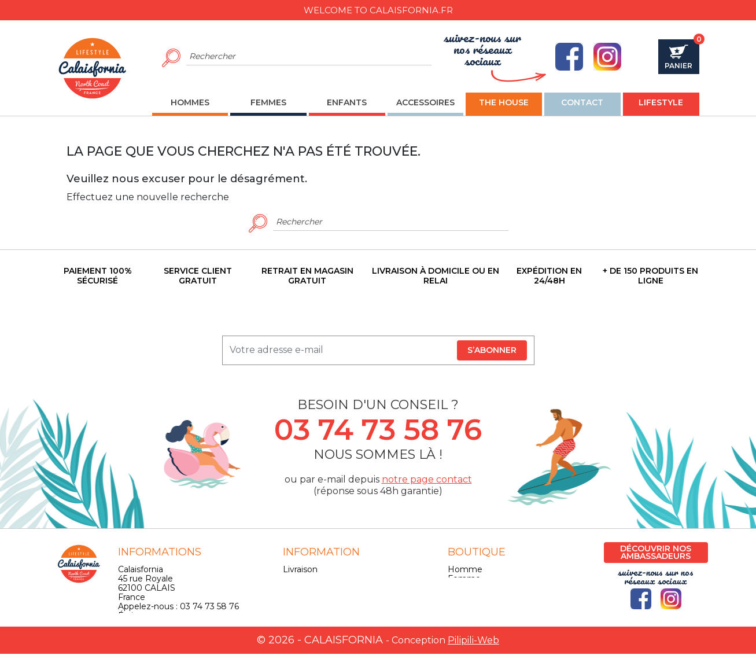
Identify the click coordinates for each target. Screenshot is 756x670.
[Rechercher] (309, 56)
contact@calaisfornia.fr (163, 625)
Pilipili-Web (473, 656)
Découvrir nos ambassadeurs (655, 552)
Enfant (461, 588)
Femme (464, 578)
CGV (292, 588)
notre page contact (427, 479)
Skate (459, 606)
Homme (465, 569)
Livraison (300, 569)
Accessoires (471, 597)
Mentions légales (317, 578)
